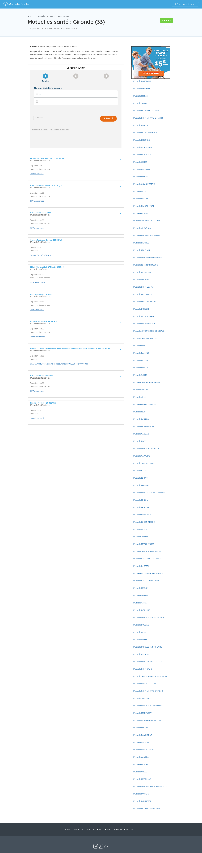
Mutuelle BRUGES (140, 213)
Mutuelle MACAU (140, 588)
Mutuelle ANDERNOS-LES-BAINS (146, 235)
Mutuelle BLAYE (139, 441)
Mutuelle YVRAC (140, 772)
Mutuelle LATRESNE (141, 610)
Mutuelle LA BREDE (141, 566)
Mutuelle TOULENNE (142, 698)
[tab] (76, 150)
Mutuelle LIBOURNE (141, 140)
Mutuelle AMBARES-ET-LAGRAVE (146, 221)
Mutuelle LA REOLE (141, 507)
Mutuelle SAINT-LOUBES (143, 287)
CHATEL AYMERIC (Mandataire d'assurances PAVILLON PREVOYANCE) (59, 355)
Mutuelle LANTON (140, 367)
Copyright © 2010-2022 (75, 829)
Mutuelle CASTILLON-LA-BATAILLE (147, 580)
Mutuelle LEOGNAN (141, 250)
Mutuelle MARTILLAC (142, 779)
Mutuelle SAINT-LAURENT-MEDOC (147, 551)
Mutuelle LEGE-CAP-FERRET (144, 301)
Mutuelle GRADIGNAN (142, 147)
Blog (101, 829)
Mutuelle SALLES (140, 375)
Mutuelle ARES (139, 397)
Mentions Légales (114, 829)
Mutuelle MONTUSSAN (142, 713)
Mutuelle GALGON (141, 742)
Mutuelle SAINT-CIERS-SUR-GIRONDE (148, 617)
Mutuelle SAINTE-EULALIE (144, 463)
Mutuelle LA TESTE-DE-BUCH (145, 132)
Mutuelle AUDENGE (141, 389)
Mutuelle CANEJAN (141, 434)
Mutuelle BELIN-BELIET (142, 514)
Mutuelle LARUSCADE (142, 801)
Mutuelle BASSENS (141, 353)
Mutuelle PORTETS (141, 794)
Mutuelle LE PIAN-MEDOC (144, 426)
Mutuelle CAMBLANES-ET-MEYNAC (147, 720)
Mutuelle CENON (140, 162)
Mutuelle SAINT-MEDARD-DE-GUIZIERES (150, 786)
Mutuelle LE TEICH (141, 360)
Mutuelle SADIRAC (141, 595)
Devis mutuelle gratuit (185, 4)
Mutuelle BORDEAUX (142, 81)
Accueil (30, 16)
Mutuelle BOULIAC (141, 625)
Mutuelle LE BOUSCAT (142, 154)
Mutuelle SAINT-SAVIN (142, 669)
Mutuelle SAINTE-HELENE (143, 749)
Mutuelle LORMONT (141, 169)
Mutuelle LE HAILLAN (142, 272)
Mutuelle (41, 16)
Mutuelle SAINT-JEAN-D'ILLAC (145, 338)
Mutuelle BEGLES (140, 125)
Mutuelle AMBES (140, 639)
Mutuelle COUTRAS (141, 279)
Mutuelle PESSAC (140, 96)
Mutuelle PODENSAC (142, 727)
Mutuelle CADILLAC (141, 757)
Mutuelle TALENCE (141, 103)
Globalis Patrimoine (38, 328)
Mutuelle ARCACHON (142, 228)
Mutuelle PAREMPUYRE (143, 294)
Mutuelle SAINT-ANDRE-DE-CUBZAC (148, 257)
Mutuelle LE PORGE (141, 764)
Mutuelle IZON (139, 412)
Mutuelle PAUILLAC (141, 419)
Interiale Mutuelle (37, 409)
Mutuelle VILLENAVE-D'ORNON (146, 110)
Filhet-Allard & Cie (37, 274)
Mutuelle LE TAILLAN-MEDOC (145, 265)
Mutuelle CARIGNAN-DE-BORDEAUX (148, 573)
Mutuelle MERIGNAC (141, 88)
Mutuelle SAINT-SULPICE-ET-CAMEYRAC (149, 492)
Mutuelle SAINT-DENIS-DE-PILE (146, 448)
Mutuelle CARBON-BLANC (144, 316)
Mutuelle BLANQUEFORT (143, 206)
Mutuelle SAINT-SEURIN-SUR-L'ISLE (147, 661)
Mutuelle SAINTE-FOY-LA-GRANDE (147, 705)
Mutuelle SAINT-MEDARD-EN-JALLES (148, 118)
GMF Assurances (37, 192)
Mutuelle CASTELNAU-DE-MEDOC (147, 558)
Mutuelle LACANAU (141, 485)
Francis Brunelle (37, 165)
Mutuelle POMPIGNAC (142, 735)
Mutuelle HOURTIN (141, 654)
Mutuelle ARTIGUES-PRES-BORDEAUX (148, 331)
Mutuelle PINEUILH (141, 500)
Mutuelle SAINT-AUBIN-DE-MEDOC (147, 382)
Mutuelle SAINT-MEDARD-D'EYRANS (148, 691)
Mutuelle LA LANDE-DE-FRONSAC (147, 808)
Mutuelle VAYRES (140, 603)
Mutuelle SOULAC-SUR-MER (144, 683)
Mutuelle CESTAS (140, 191)
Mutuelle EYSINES (140, 176)
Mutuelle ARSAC (140, 632)
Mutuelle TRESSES (140, 536)
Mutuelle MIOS (139, 345)
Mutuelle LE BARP (140, 478)
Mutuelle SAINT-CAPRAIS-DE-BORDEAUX (150, 676)
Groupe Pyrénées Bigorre (40, 246)
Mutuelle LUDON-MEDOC (144, 522)
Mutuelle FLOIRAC (140, 198)
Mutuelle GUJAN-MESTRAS (144, 184)
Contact (129, 829)
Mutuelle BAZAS (140, 470)
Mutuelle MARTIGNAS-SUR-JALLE (147, 323)
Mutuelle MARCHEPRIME (143, 544)
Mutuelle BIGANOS (141, 243)
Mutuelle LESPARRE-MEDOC (145, 404)
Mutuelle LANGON (141, 309)
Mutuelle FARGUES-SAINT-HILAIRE (147, 647)
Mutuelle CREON (140, 529)
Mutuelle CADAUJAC (141, 456)
